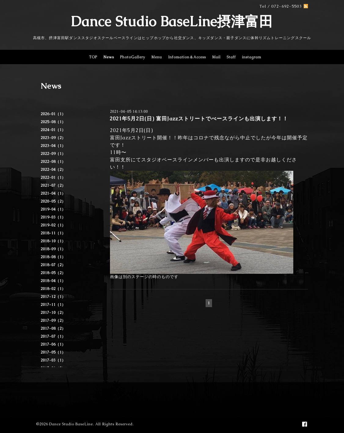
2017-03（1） (53, 360)
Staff (231, 57)
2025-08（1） (53, 121)
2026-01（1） (53, 114)
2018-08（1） (53, 257)
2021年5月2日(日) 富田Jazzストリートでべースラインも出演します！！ (199, 118)
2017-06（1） (53, 344)
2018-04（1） (53, 280)
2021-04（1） (53, 193)
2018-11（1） (53, 233)
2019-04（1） (53, 209)
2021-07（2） (53, 185)
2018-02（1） (53, 288)
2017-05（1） (53, 352)
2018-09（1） (53, 249)
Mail (216, 57)
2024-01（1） (53, 129)
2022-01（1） (53, 177)
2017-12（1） (53, 296)
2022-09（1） (53, 153)
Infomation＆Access (187, 57)
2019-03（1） (53, 217)
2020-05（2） (53, 201)
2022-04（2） (53, 169)
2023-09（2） (53, 137)
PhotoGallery (132, 57)
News (108, 57)
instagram (251, 57)
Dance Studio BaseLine (71, 424)
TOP (93, 57)
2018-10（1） (53, 241)
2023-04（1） (53, 145)
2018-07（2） (53, 264)
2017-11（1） (53, 304)
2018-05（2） (53, 272)
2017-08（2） (53, 328)
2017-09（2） (53, 320)
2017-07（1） (53, 336)
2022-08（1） (53, 161)
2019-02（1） (53, 225)
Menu (156, 57)
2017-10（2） (53, 312)
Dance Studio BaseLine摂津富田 (172, 21)
